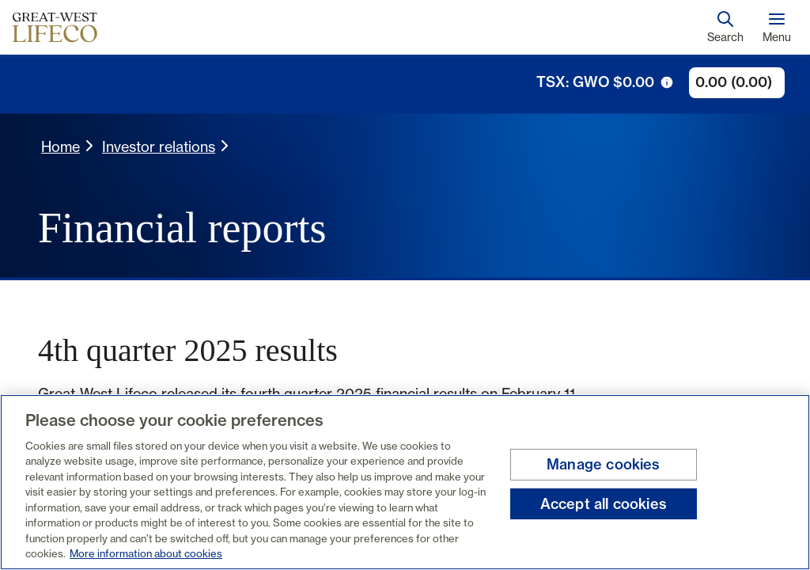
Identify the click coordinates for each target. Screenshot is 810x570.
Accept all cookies (603, 503)
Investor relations (158, 146)
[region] (405, 482)
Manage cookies (603, 464)
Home (60, 146)
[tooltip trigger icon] (666, 82)
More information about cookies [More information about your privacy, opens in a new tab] (146, 553)
